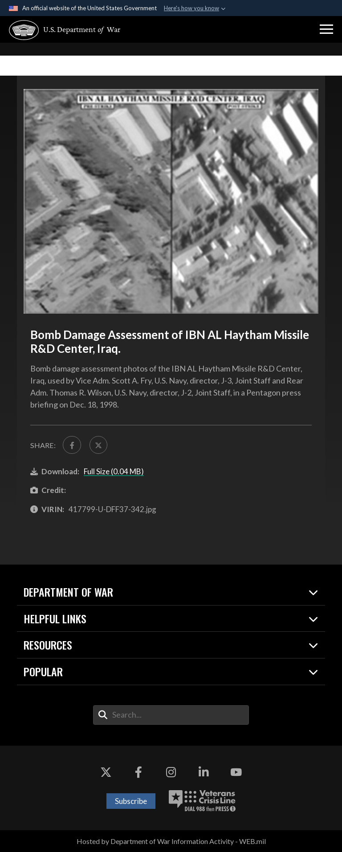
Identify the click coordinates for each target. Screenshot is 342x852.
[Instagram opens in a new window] (171, 772)
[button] (326, 29)
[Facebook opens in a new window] (138, 772)
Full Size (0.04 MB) (114, 471)
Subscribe (131, 801)
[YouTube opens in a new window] (236, 772)
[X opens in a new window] (106, 772)
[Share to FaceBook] (72, 445)
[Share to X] (98, 445)
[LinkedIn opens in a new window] (203, 772)
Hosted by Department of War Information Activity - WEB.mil (171, 841)
